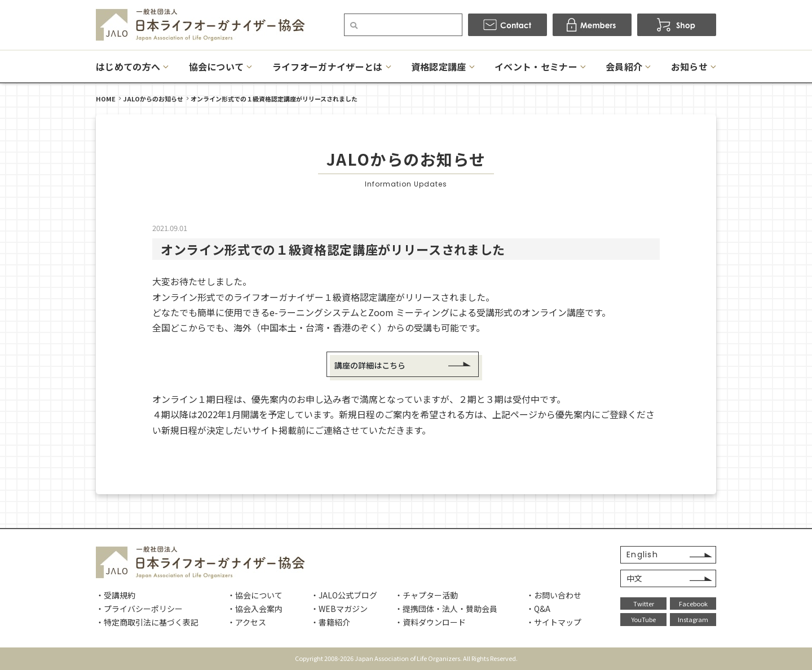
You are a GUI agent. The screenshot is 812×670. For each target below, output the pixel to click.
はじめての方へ (128, 66)
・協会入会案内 (255, 609)
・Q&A (538, 609)
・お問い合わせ (553, 595)
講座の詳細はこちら (369, 365)
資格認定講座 (438, 66)
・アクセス (246, 622)
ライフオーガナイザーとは (327, 66)
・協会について (255, 595)
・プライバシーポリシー (139, 609)
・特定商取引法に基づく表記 (147, 622)
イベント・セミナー (536, 66)
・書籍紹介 (330, 622)
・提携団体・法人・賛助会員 (446, 609)
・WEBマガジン (339, 609)
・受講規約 (115, 595)
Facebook (693, 603)
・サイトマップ (553, 622)
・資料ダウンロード (430, 622)
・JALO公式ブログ (344, 595)
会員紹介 (624, 66)
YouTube (644, 619)
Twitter (643, 603)
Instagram (693, 619)
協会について (216, 66)
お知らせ (689, 66)
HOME (106, 99)
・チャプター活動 (426, 595)
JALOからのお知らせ (153, 99)
